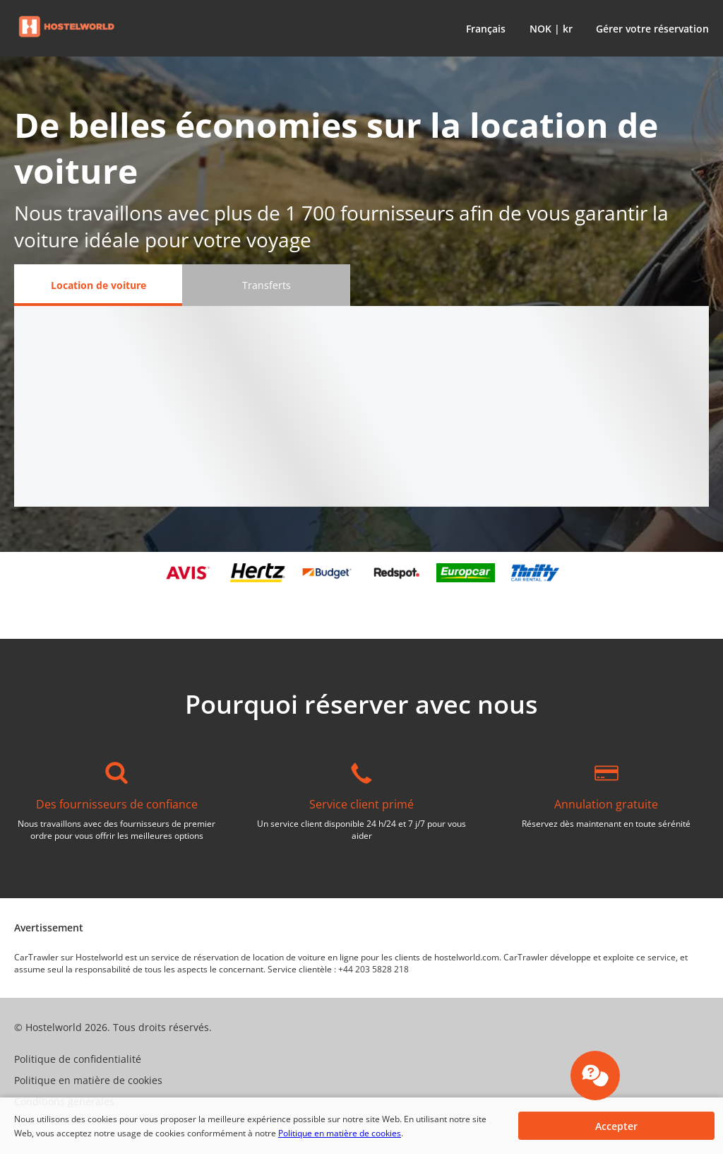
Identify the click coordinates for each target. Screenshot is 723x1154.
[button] (483, 28)
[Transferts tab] (266, 285)
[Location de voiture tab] (98, 285)
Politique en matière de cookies (339, 1133)
